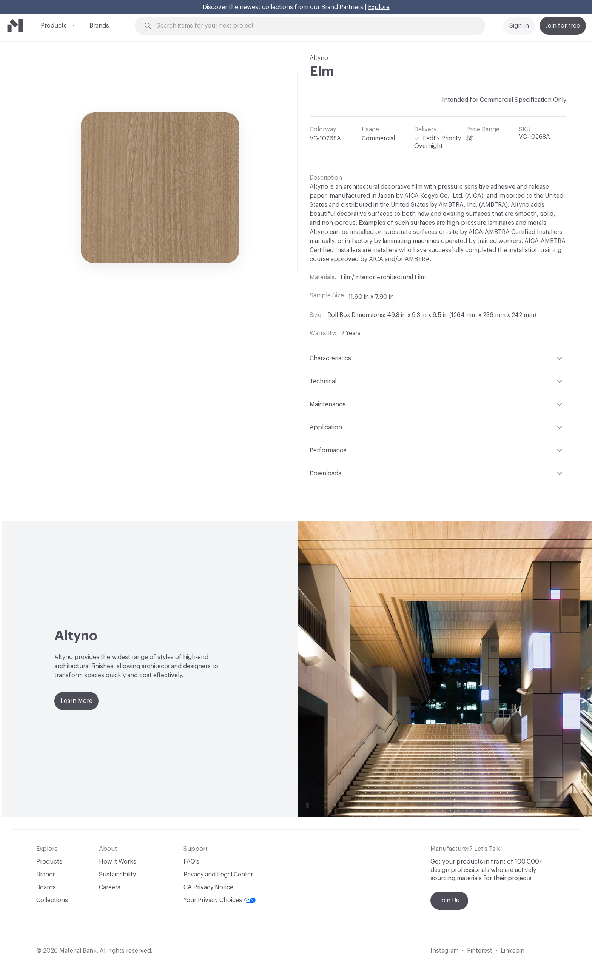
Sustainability (117, 875)
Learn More (76, 701)
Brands (99, 26)
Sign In (519, 26)
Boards (46, 887)
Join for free (563, 26)
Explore (379, 7)
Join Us (449, 901)
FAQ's (191, 862)
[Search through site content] (314, 26)
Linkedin (512, 951)
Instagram (444, 951)
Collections (52, 900)
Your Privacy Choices (219, 900)
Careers (109, 887)
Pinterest (479, 951)
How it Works (117, 862)
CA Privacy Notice (208, 887)
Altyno (319, 58)
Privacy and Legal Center (218, 875)
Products (54, 25)
